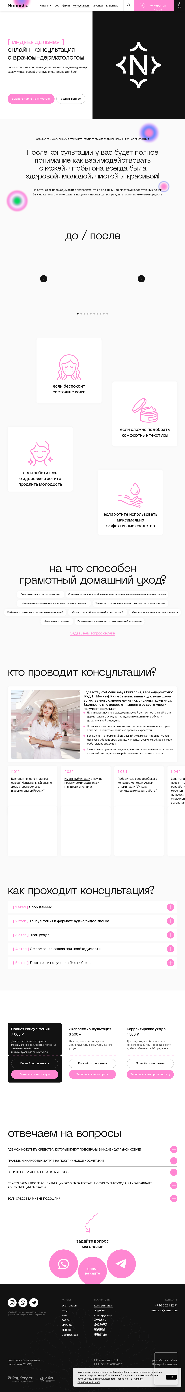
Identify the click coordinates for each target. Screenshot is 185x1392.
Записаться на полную (35, 1074)
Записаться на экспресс (92, 1074)
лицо (65, 1310)
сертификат (62, 5)
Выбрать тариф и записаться (31, 98)
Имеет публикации (77, 778)
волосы (67, 1320)
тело (65, 1315)
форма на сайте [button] (92, 1271)
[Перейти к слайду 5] (91, 314)
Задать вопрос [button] (71, 98)
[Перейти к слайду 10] (107, 314)
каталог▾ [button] (45, 5)
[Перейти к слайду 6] (94, 314)
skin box (67, 1330)
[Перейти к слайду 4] (87, 314)
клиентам (112, 5)
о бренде (100, 1334)
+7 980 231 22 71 (166, 1305)
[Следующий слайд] (141, 278)
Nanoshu (179, 5)
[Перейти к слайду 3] (84, 314)
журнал (98, 5)
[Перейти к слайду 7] (97, 314)
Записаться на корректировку (150, 1074)
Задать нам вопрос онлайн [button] (92, 633)
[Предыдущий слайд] (43, 278)
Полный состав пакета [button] (34, 1063)
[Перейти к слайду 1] (78, 314)
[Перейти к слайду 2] (81, 314)
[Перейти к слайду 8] (100, 314)
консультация (81, 5)
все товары (69, 1305)
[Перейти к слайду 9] (104, 314)
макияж (67, 1325)
